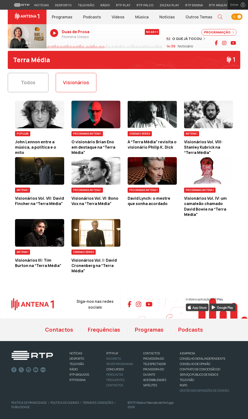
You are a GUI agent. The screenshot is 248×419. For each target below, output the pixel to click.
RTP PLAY (112, 353)
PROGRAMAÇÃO (219, 32)
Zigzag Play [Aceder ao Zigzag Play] (169, 5)
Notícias (167, 17)
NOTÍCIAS (76, 353)
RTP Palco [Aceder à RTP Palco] (145, 5)
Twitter (21, 370)
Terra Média (31, 59)
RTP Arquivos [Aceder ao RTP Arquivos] (220, 5)
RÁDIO (74, 369)
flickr (43, 370)
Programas (62, 17)
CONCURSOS (115, 369)
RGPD (183, 385)
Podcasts (92, 17)
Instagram (28, 370)
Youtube (36, 370)
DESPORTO (77, 359)
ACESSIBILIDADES (154, 380)
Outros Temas (199, 17)
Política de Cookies (64, 403)
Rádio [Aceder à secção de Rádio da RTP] (105, 5)
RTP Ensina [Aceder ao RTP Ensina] (194, 5)
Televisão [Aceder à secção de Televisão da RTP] (86, 5)
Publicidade (20, 407)
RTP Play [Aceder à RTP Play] (123, 5)
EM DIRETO (113, 359)
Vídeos (118, 17)
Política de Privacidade (29, 403)
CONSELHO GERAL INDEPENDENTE (202, 359)
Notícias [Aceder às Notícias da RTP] (41, 5)
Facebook (14, 370)
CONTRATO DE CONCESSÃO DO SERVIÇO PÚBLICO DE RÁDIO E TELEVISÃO (200, 374)
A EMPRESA (187, 353)
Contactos (59, 329)
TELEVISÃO (77, 364)
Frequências (104, 329)
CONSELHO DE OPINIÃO (195, 364)
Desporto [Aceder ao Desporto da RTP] (63, 5)
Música (142, 17)
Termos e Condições (98, 403)
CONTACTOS (151, 353)
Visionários (76, 82)
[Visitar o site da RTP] (22, 5)
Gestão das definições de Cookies (204, 391)
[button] (220, 17)
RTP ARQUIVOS (79, 375)
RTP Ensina (77, 380)
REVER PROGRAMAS (119, 364)
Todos (28, 82)
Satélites (150, 385)
